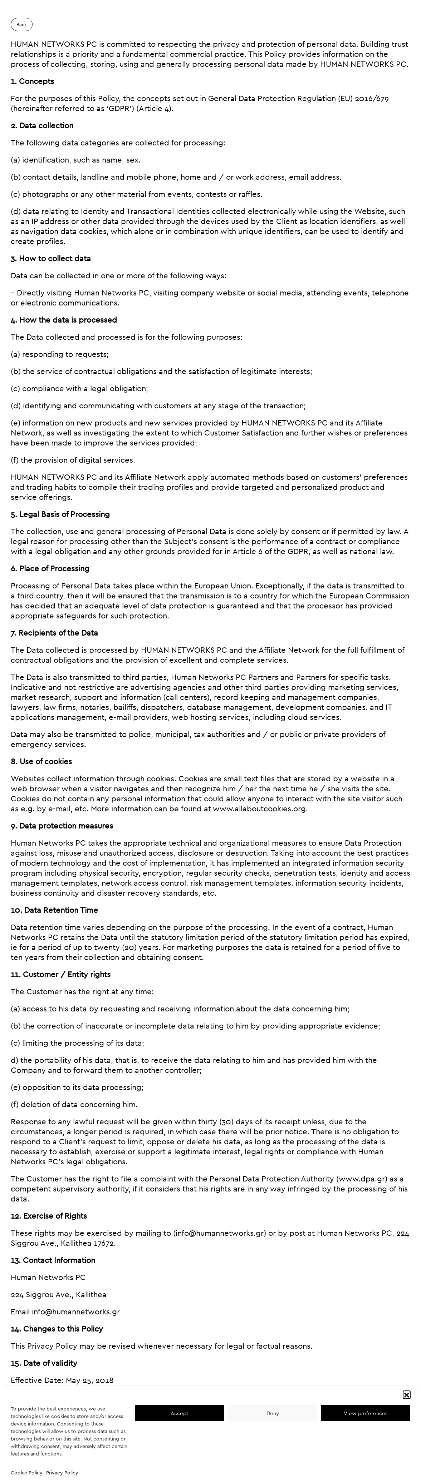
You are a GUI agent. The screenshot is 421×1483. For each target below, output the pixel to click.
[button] (406, 1394)
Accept (180, 1413)
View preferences (366, 1413)
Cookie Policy (27, 1472)
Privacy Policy (62, 1472)
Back (21, 24)
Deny (272, 1413)
